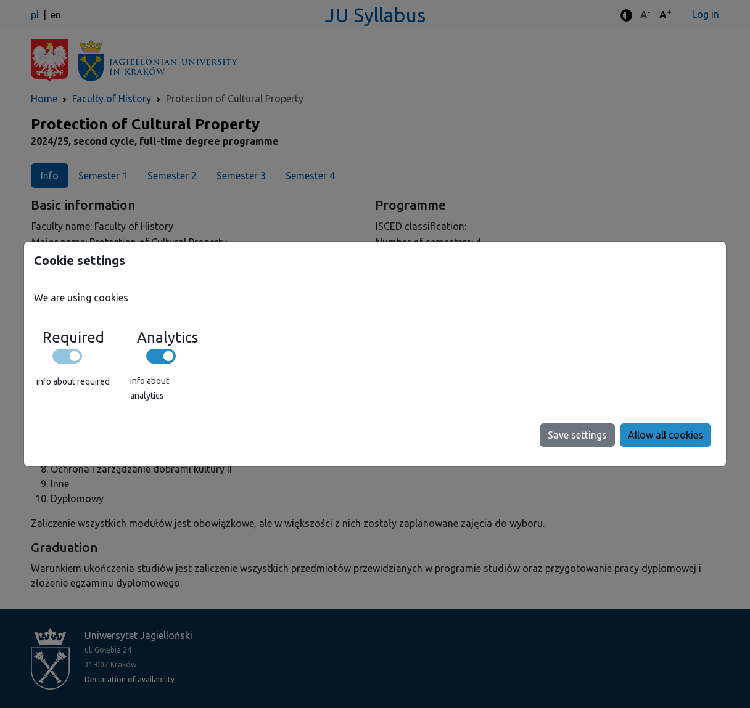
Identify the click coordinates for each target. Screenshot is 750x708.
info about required (73, 381)
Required (73, 337)
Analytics (167, 337)
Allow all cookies (665, 435)
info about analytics (149, 388)
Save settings (577, 435)
